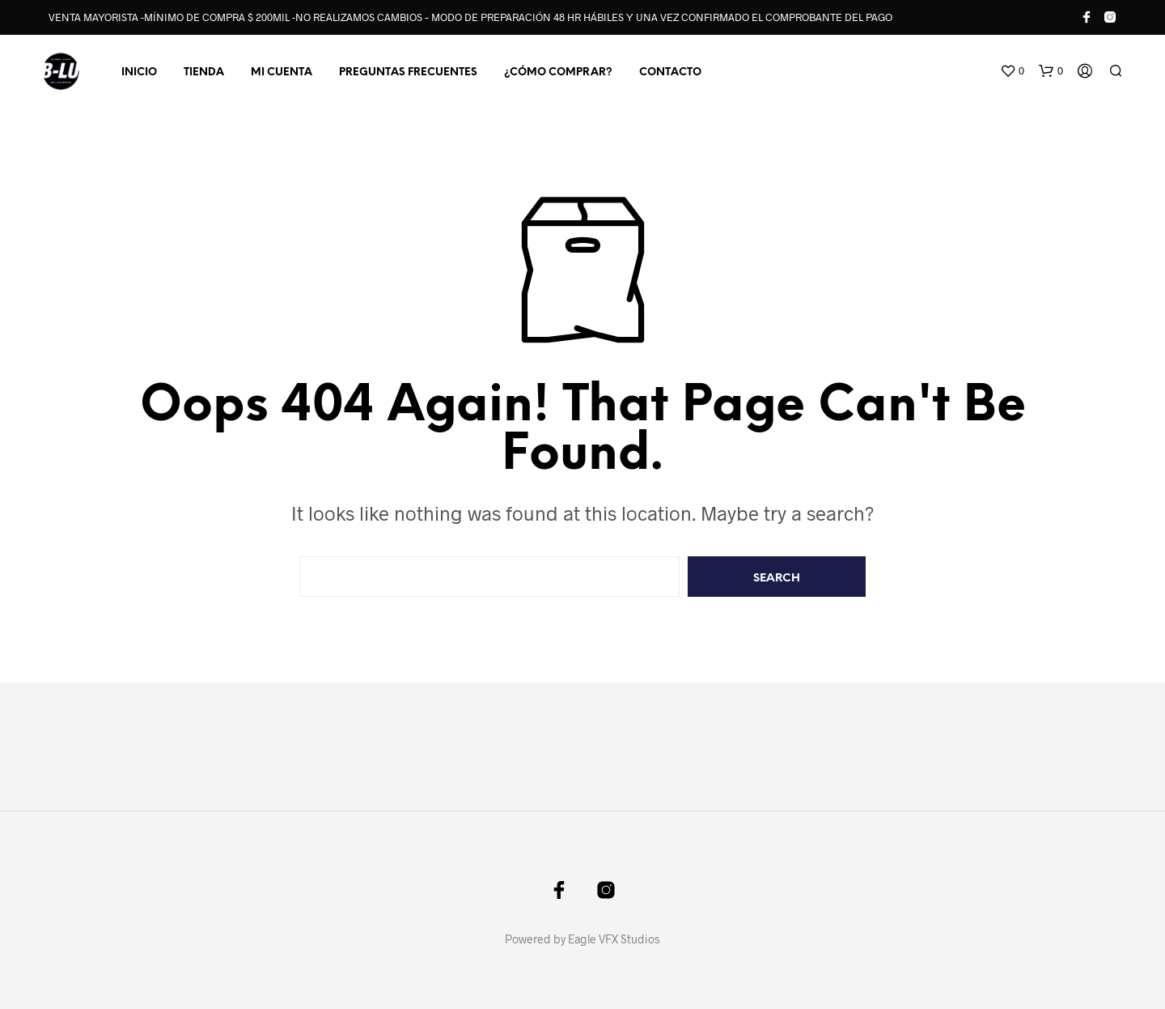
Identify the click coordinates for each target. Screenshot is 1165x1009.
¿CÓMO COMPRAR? (558, 72)
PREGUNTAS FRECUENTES (408, 72)
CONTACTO (670, 72)
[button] (1012, 71)
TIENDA (204, 72)
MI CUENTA (281, 72)
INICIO (139, 72)
